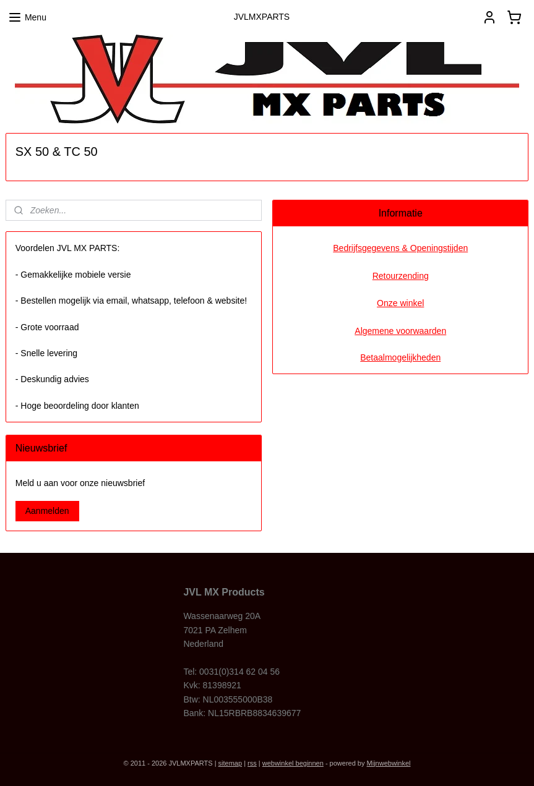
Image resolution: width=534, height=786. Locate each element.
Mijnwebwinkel (389, 763)
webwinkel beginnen (293, 763)
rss (252, 763)
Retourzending (401, 276)
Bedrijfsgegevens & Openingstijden (400, 248)
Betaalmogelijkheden (400, 357)
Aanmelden (47, 511)
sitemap (230, 763)
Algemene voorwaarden (400, 331)
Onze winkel (400, 303)
